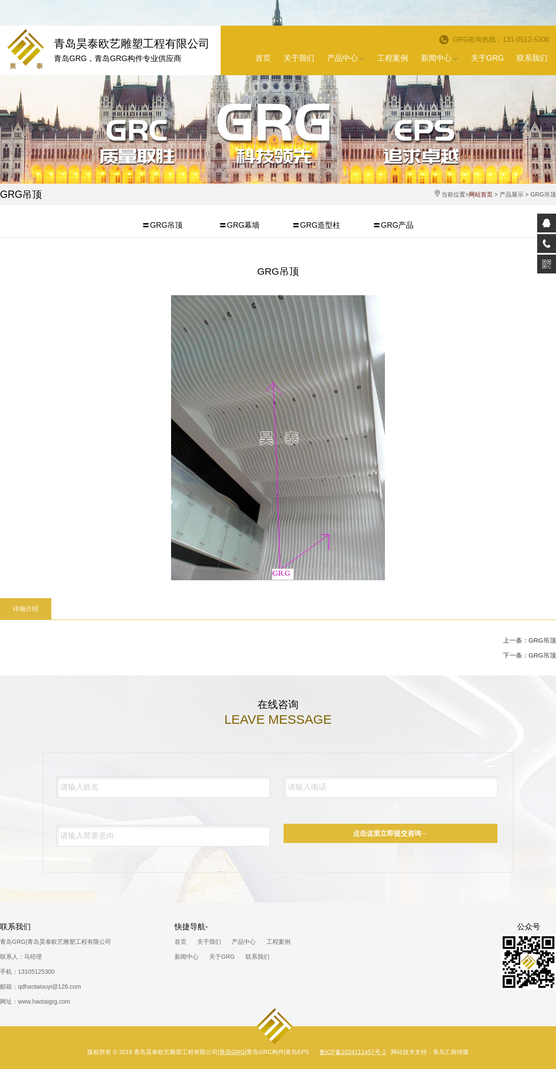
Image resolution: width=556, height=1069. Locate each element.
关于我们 (299, 58)
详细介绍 (25, 608)
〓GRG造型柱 (316, 225)
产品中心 (345, 58)
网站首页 (481, 194)
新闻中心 (439, 58)
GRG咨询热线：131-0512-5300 (494, 39)
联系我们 (532, 58)
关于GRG (487, 58)
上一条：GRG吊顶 (529, 640)
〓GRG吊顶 (162, 225)
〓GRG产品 (393, 225)
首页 (263, 58)
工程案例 (392, 58)
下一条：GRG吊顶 (529, 655)
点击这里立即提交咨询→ (390, 833)
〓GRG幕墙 (239, 225)
